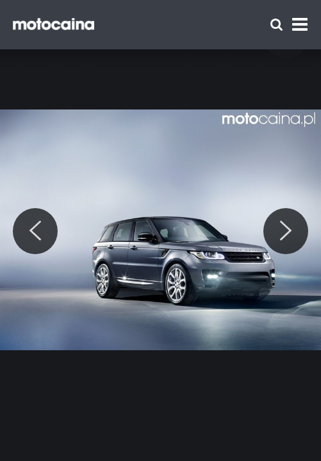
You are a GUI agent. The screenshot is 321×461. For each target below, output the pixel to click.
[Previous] (35, 231)
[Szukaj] (276, 25)
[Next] (285, 231)
